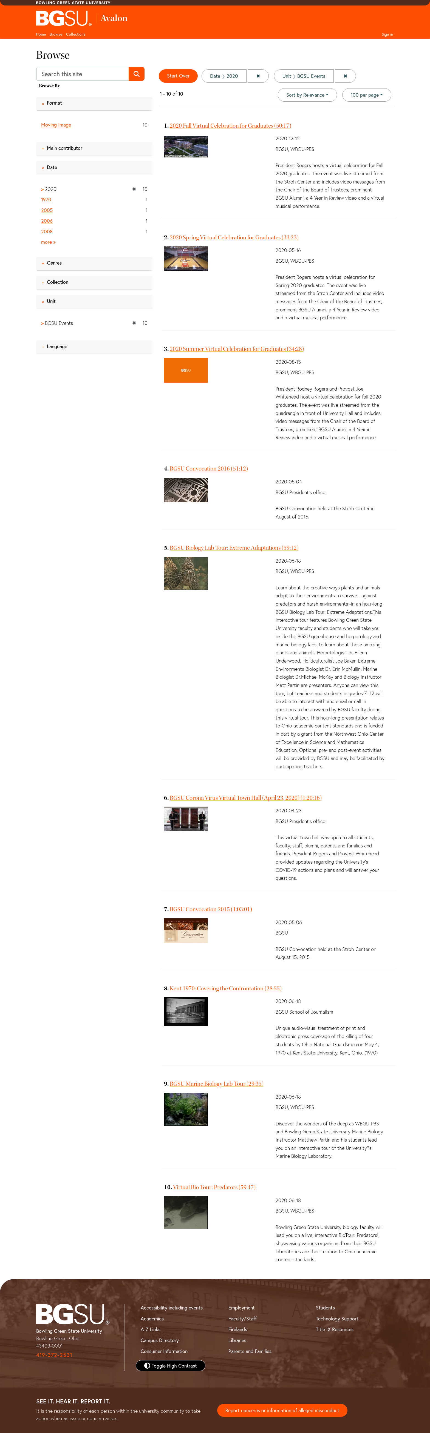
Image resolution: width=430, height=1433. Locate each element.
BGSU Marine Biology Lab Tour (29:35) (217, 1084)
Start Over (178, 75)
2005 (47, 210)
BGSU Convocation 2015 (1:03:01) (211, 909)
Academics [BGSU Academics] (152, 1318)
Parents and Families (249, 1351)
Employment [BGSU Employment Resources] (241, 1307)
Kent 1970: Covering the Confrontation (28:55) (226, 988)
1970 (46, 199)
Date (52, 167)
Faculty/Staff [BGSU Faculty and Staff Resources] (242, 1318)
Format (54, 102)
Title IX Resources (334, 1329)
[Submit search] (136, 74)
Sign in (387, 34)
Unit (51, 301)
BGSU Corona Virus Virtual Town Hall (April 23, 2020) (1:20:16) (246, 798)
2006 (47, 220)
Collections (76, 34)
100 (365, 94)
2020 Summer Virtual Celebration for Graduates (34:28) (237, 349)
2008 (47, 231)
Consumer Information (164, 1351)
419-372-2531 (54, 1355)
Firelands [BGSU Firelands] (237, 1329)
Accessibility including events (172, 1307)
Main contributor (64, 148)
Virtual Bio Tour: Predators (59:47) (214, 1187)
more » (48, 242)
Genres (54, 262)
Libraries (237, 1340)
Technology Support (337, 1318)
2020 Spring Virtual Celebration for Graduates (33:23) (234, 237)
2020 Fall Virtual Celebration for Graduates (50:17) (230, 126)
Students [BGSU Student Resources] (325, 1307)
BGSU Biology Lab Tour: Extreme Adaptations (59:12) (234, 548)
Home (41, 34)
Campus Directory (160, 1340)
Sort (305, 94)
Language (57, 346)
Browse (56, 34)
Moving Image (56, 124)
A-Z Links (150, 1329)
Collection (57, 282)
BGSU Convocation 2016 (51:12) (209, 468)
